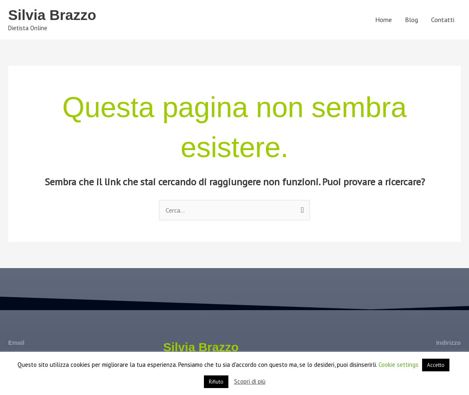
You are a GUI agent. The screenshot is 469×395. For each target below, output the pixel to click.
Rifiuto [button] (216, 381)
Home (383, 20)
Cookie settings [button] (398, 364)
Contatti (442, 20)
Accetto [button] (436, 365)
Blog (411, 20)
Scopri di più (249, 381)
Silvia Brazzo (52, 15)
